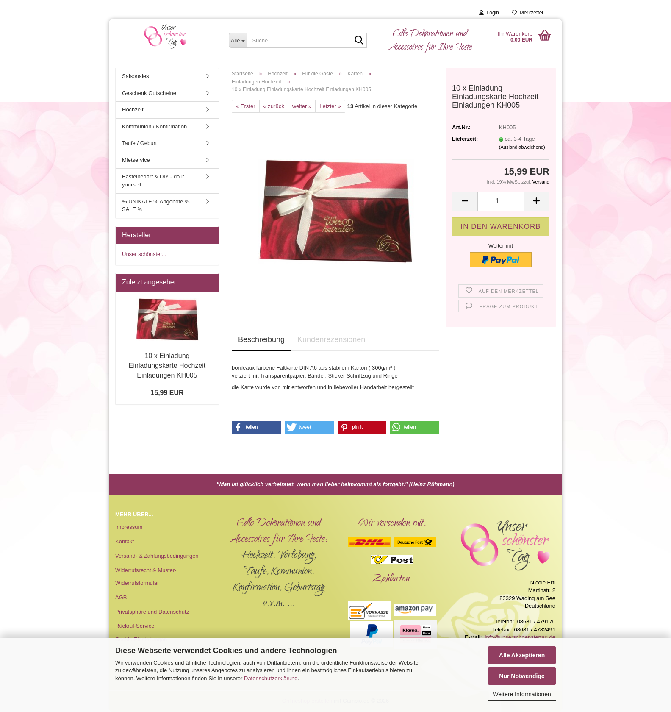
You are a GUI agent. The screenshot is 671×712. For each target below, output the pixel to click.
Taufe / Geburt (139, 143)
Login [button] (489, 13)
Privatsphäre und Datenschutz (152, 612)
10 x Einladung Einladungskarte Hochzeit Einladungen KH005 (167, 365)
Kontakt (124, 541)
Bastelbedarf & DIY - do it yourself (153, 180)
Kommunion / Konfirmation (154, 126)
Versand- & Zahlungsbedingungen (157, 556)
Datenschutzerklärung (270, 678)
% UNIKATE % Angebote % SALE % (155, 205)
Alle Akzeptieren (522, 655)
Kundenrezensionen (331, 339)
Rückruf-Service (134, 626)
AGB (121, 597)
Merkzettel (527, 13)
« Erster (245, 106)
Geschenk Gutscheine (149, 93)
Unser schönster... (144, 254)
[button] (464, 201)
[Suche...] (238, 40)
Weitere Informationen (522, 694)
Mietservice (136, 160)
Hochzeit (133, 109)
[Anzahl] (500, 201)
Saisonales (135, 76)
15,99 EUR (166, 392)
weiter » (302, 106)
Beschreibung (261, 339)
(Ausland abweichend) (522, 147)
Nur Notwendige (521, 676)
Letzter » (330, 106)
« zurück (273, 106)
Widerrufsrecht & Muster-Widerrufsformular (145, 576)
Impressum (128, 527)
